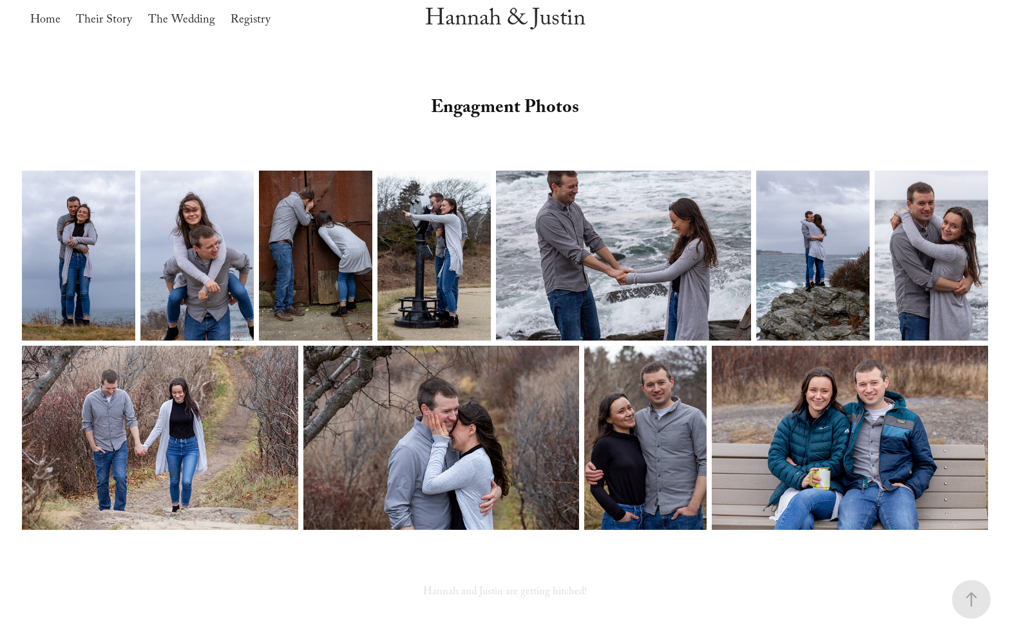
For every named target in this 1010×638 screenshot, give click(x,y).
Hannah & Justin (505, 21)
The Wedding (181, 21)
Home (45, 21)
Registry (251, 21)
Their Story (104, 21)
